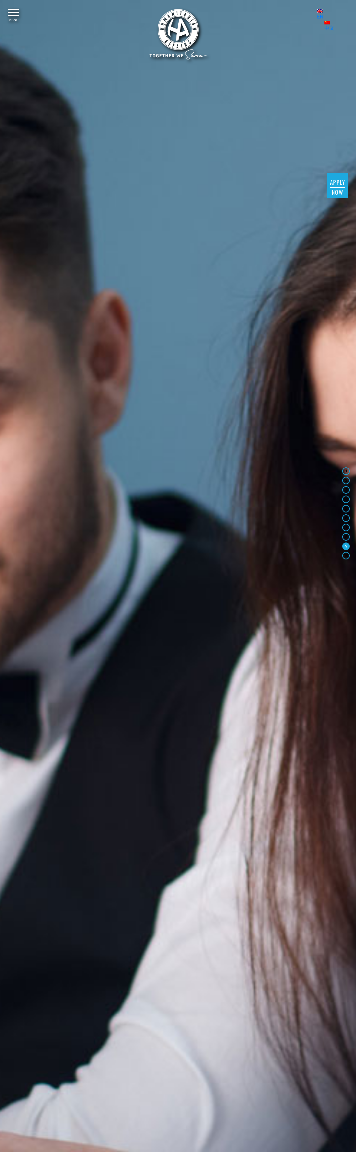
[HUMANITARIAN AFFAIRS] (178, 34)
